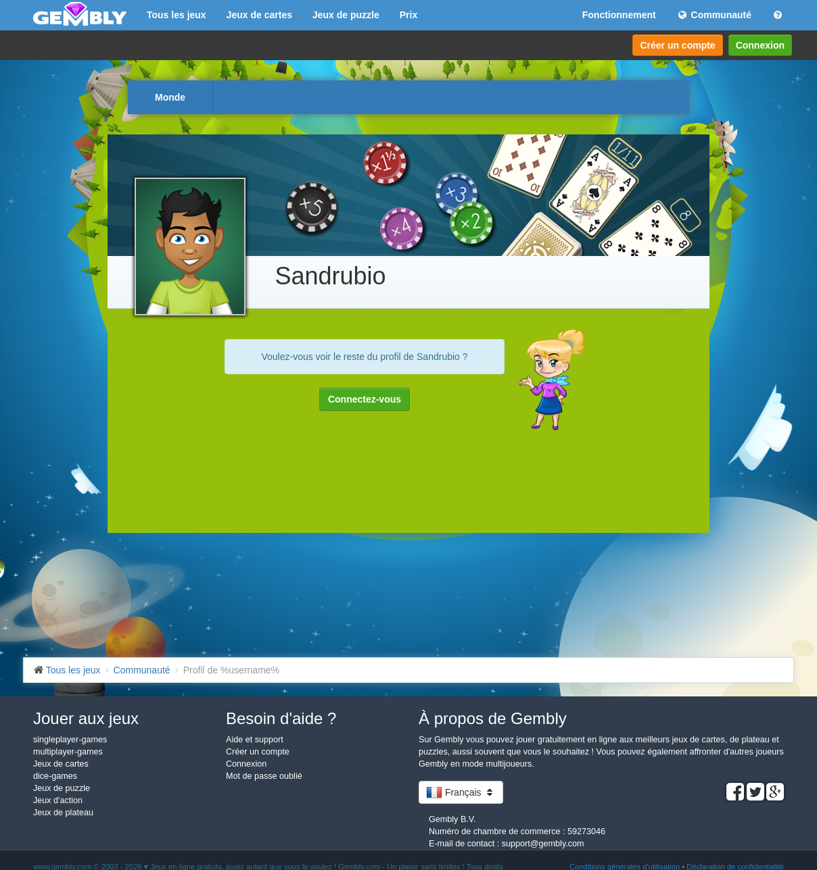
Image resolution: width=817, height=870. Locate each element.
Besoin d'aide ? (281, 718)
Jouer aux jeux (86, 718)
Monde (170, 97)
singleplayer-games (70, 739)
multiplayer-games (68, 752)
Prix (408, 14)
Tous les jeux (176, 14)
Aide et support (254, 739)
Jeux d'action (58, 800)
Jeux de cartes (259, 14)
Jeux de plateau (63, 812)
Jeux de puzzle (345, 14)
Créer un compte (677, 45)
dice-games (55, 776)
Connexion (760, 45)
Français (461, 792)
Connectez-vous (364, 399)
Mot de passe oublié (264, 776)
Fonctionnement (619, 14)
